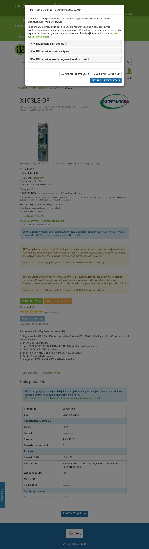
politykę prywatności (38, 36)
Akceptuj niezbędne (75, 74)
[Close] (121, 9)
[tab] (74, 43)
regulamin (115, 33)
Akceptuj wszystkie (106, 80)
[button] (47, 43)
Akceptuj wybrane (107, 74)
